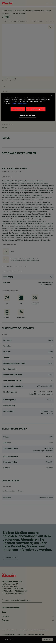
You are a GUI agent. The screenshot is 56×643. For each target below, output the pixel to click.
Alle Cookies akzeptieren (36, 109)
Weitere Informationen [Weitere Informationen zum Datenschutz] (19, 103)
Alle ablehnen (17, 109)
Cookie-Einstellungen (27, 115)
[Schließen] (51, 95)
